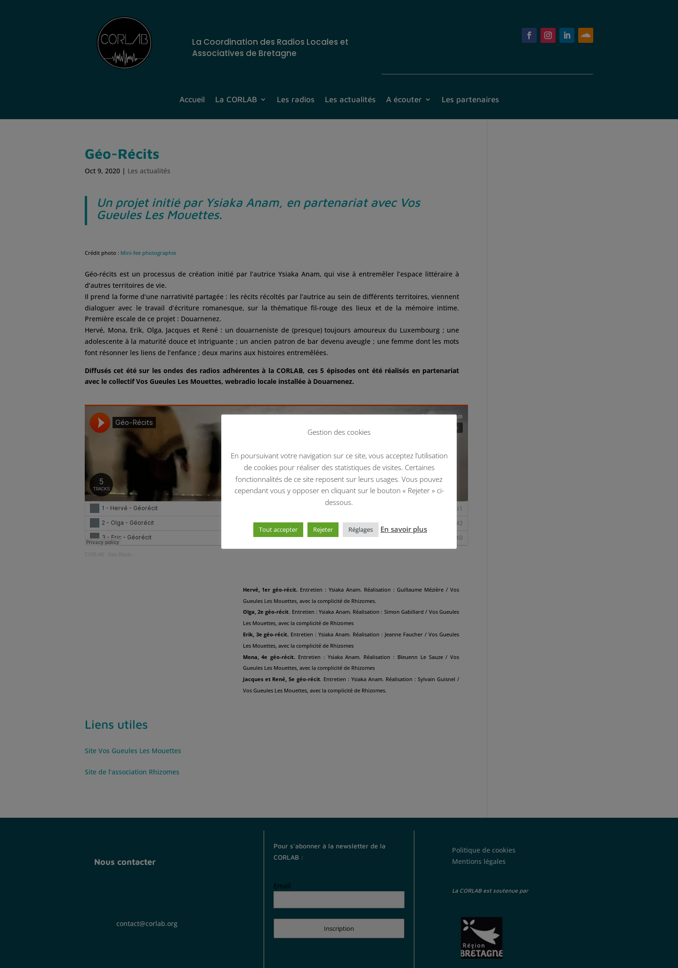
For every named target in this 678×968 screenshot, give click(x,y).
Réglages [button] (360, 529)
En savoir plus (403, 529)
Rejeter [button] (323, 529)
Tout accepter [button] (278, 529)
